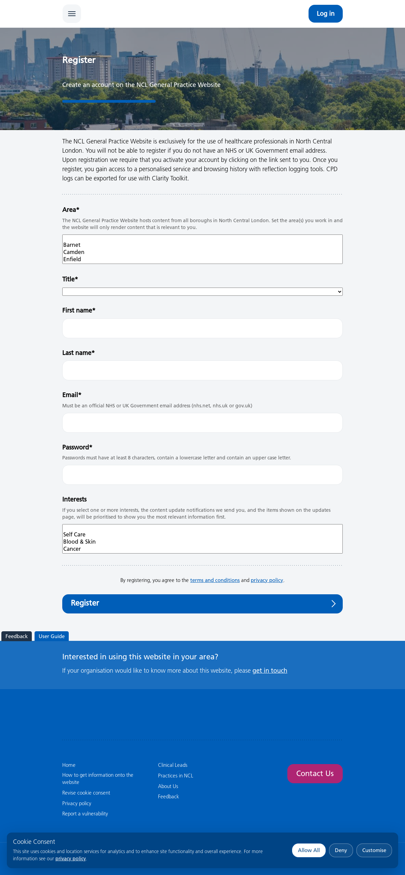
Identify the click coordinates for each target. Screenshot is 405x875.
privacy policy (70, 858)
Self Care (202, 534)
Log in (326, 13)
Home (69, 765)
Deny (341, 850)
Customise (374, 850)
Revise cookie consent (86, 792)
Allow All (309, 850)
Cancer (202, 549)
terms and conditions (215, 580)
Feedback (16, 636)
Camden (202, 252)
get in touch (269, 670)
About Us (168, 786)
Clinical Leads (172, 765)
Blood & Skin (202, 541)
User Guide (52, 636)
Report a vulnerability (85, 813)
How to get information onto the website (97, 778)
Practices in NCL (175, 775)
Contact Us (315, 773)
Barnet (202, 245)
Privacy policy (76, 803)
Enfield (202, 259)
